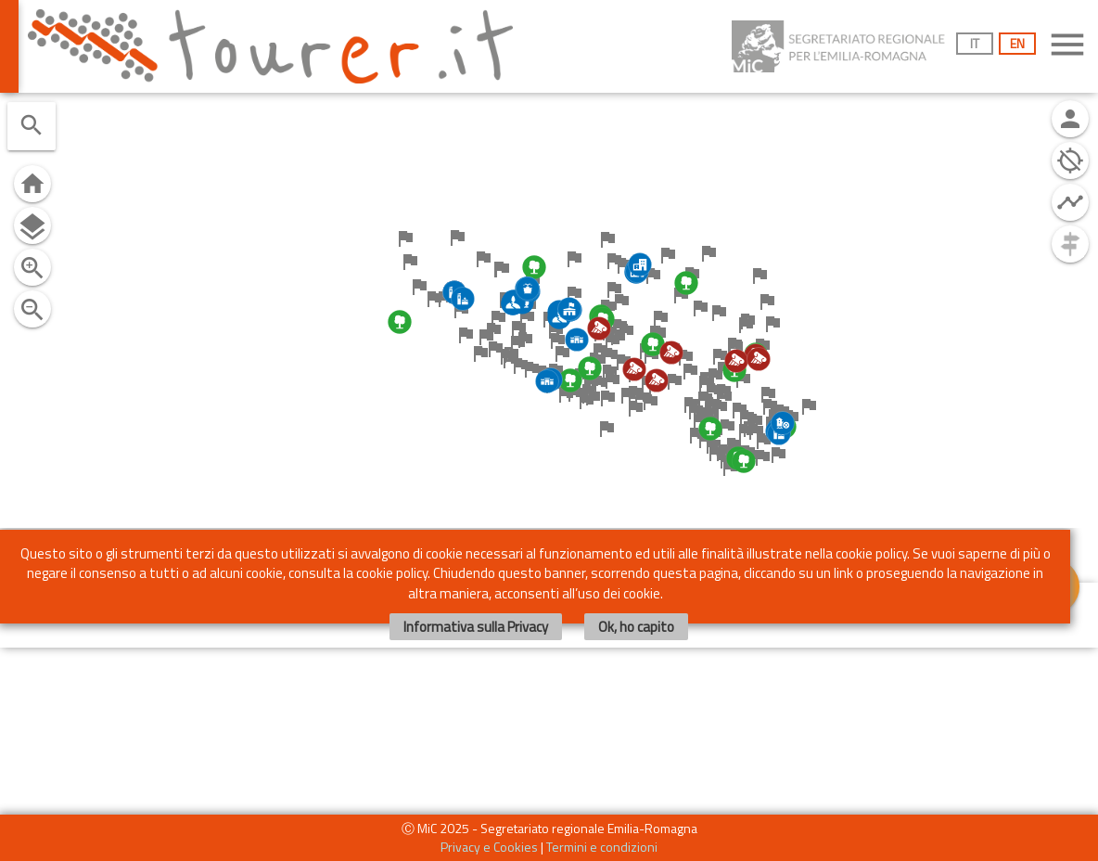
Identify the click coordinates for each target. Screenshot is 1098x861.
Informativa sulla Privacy (475, 630)
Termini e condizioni (602, 846)
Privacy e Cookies (489, 846)
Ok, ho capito (636, 630)
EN (1017, 43)
